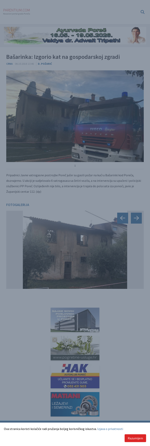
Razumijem (135, 438)
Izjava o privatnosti (110, 429)
